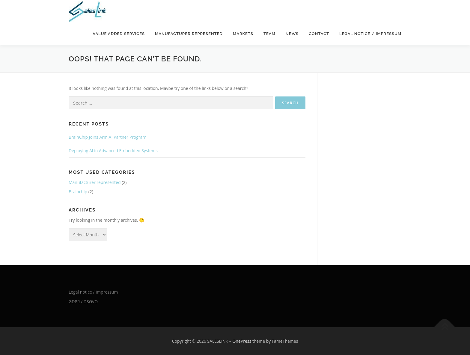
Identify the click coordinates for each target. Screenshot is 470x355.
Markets (243, 33)
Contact (319, 33)
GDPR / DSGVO (83, 301)
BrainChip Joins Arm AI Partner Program (107, 137)
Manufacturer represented (189, 33)
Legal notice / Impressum (370, 33)
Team (269, 33)
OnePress (241, 341)
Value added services (119, 33)
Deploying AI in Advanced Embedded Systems (113, 150)
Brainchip (78, 191)
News (292, 33)
